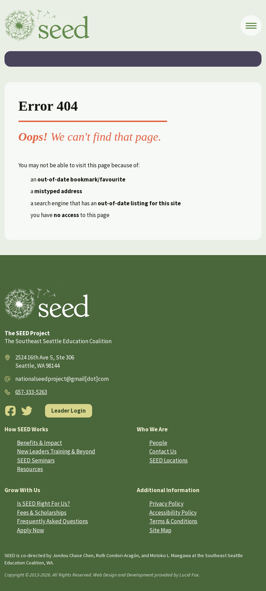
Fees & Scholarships (41, 512)
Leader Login (68, 410)
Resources (30, 469)
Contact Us (163, 451)
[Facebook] (10, 411)
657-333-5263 (31, 392)
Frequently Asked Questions (52, 521)
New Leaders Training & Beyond (56, 451)
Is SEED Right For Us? (43, 503)
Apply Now (30, 530)
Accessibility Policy (173, 512)
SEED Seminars (36, 460)
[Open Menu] (251, 25)
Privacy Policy (166, 503)
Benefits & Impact (39, 443)
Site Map (160, 530)
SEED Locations (168, 460)
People (158, 443)
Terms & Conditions (173, 521)
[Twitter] (27, 411)
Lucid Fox (188, 575)
